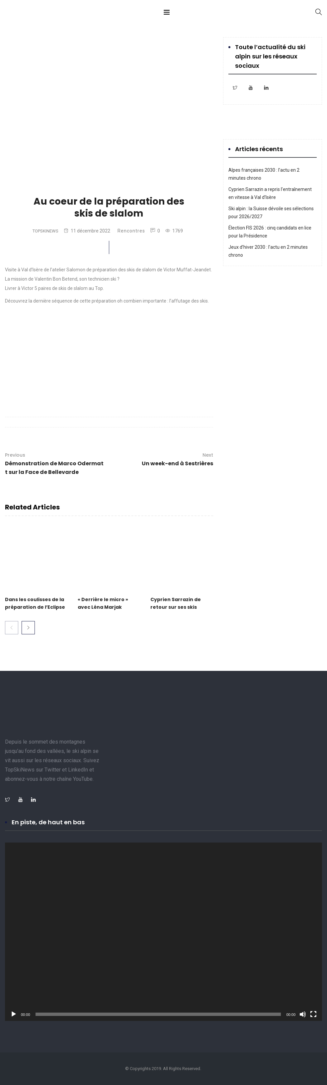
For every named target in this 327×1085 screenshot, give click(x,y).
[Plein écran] (313, 1014)
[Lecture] (13, 1014)
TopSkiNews (45, 230)
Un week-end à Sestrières (177, 459)
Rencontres (131, 230)
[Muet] (302, 1014)
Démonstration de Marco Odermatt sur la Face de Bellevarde (55, 463)
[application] (163, 932)
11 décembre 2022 (87, 230)
